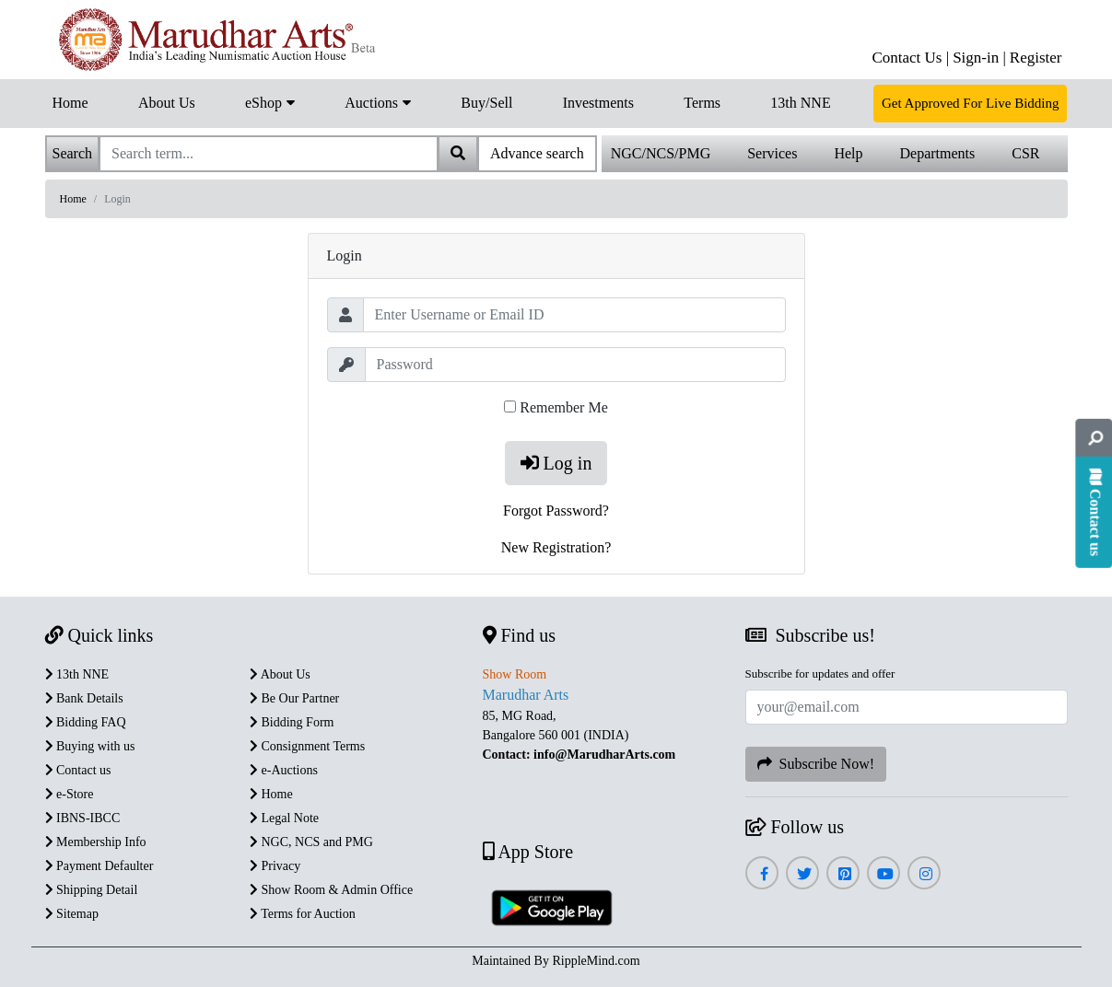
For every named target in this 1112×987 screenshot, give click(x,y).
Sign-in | (979, 57)
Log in (556, 463)
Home (70, 102)
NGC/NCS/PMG (660, 153)
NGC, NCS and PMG (311, 842)
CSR (1025, 153)
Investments (598, 102)
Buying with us (90, 746)
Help (848, 153)
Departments (938, 153)
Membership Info (95, 842)
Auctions (378, 101)
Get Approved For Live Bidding (970, 103)
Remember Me (564, 407)
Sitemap (72, 914)
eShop (270, 101)
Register (1036, 57)
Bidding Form (292, 722)
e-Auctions (284, 770)
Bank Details (84, 698)
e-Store (69, 794)
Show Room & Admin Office (331, 890)
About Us (166, 102)
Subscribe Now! (816, 764)
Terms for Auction (303, 914)
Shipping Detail (91, 890)
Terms (702, 102)
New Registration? (556, 547)
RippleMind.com (595, 961)
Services (772, 153)
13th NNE (800, 102)
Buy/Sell (486, 102)
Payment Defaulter (99, 866)
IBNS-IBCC (83, 818)
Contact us (78, 770)
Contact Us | (910, 57)
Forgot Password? (556, 510)
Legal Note (284, 818)
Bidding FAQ (85, 722)
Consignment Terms (307, 746)
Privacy (275, 866)
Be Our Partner (294, 698)
